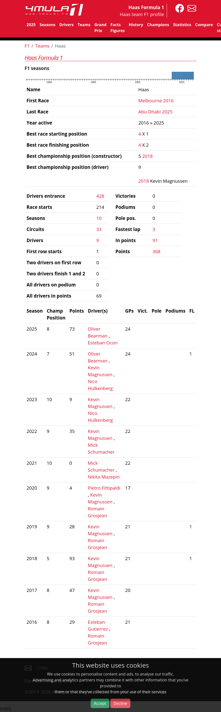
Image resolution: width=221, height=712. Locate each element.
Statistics (182, 24)
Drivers (66, 24)
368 (157, 251)
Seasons (47, 24)
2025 (31, 24)
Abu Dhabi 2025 (155, 111)
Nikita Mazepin (104, 477)
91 (155, 240)
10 (98, 218)
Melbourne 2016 (156, 100)
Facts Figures (117, 27)
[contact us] (190, 8)
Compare (204, 24)
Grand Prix (100, 27)
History (136, 24)
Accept (100, 703)
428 (100, 196)
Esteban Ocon (103, 342)
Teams (84, 24)
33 (98, 229)
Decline (120, 703)
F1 (27, 46)
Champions (158, 24)
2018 (147, 156)
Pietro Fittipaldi (104, 488)
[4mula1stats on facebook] (178, 8)
